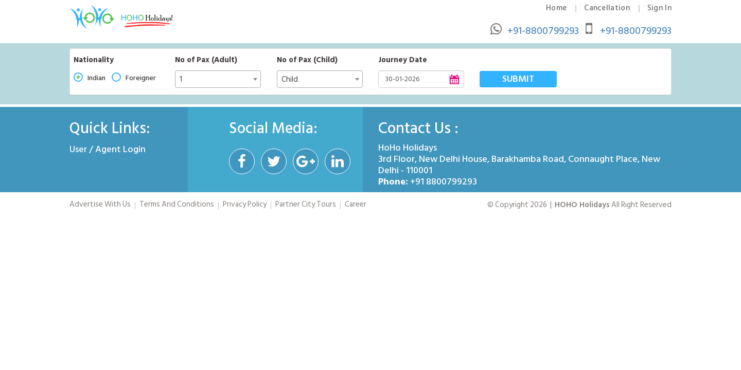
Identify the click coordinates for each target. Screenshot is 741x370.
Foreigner (141, 78)
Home (556, 8)
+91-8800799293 (543, 31)
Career (355, 204)
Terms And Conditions (176, 204)
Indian (96, 78)
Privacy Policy (245, 204)
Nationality (94, 59)
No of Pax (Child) (307, 59)
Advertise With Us (100, 204)
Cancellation (607, 8)
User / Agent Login (107, 149)
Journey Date (402, 59)
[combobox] (218, 79)
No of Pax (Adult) (206, 59)
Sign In (659, 8)
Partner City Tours (305, 204)
